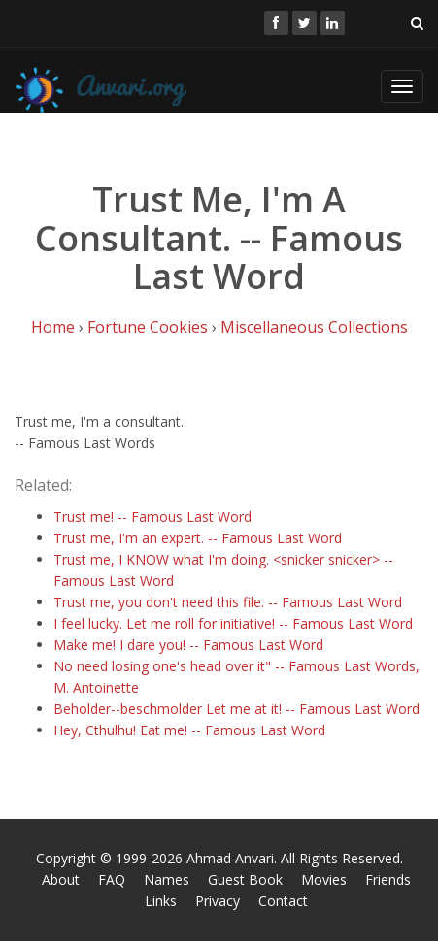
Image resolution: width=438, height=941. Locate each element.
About (61, 879)
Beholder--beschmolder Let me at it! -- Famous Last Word (236, 708)
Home (53, 327)
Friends (388, 879)
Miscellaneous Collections (314, 327)
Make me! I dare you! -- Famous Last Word (188, 644)
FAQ (111, 879)
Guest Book (245, 879)
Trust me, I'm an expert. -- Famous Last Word (197, 538)
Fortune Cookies (147, 327)
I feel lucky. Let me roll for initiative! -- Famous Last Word (233, 623)
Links (161, 901)
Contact (283, 901)
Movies (324, 879)
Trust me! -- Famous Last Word (152, 516)
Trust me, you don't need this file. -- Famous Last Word (227, 602)
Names (166, 879)
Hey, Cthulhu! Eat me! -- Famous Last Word (189, 730)
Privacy (217, 901)
